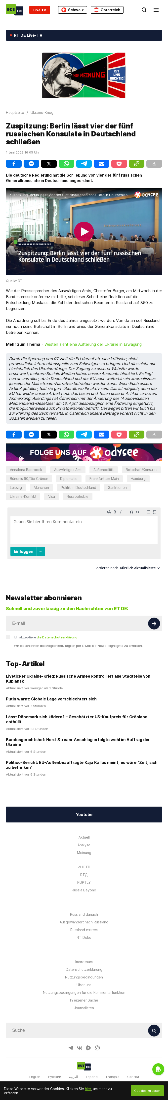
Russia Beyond (84, 885)
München (41, 487)
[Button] (154, 619)
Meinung (84, 848)
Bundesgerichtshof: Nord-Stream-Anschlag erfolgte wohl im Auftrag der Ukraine (78, 737)
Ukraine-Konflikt (23, 496)
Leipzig (16, 487)
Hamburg (138, 478)
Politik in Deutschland (78, 487)
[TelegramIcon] (71, 1043)
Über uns (84, 980)
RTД (84, 870)
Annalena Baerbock (26, 470)
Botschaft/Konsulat (141, 470)
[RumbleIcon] (88, 1043)
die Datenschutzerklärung (57, 632)
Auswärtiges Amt (68, 470)
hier (88, 1089)
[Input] (84, 618)
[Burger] (156, 10)
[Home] (14, 9)
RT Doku (84, 933)
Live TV (39, 10)
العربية (73, 1072)
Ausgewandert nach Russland (84, 917)
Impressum (84, 957)
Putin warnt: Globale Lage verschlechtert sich (51, 694)
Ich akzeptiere (45, 632)
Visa (51, 496)
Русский (54, 1072)
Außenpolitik (103, 470)
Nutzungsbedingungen (84, 973)
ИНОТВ (84, 862)
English (34, 1072)
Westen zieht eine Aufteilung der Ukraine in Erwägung (93, 344)
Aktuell (84, 833)
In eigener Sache (84, 996)
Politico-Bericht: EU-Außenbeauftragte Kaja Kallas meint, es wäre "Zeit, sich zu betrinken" (82, 760)
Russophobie (77, 496)
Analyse (84, 840)
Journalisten (84, 1003)
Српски (133, 1072)
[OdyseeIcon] (97, 1043)
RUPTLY (84, 878)
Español (92, 1072)
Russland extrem (84, 925)
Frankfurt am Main (104, 478)
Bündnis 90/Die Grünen (29, 478)
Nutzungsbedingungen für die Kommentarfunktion (84, 988)
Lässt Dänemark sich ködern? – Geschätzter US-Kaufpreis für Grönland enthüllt (76, 715)
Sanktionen (117, 487)
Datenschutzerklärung (84, 965)
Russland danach (84, 910)
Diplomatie (69, 478)
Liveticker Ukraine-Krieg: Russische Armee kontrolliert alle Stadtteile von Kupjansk (78, 674)
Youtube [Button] (84, 810)
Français (112, 1072)
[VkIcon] (80, 1043)
